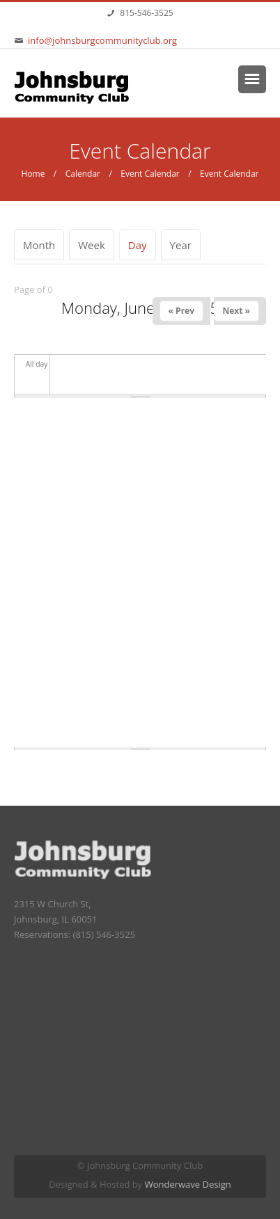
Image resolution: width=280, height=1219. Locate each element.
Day (142, 245)
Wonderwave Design (188, 1184)
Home (33, 174)
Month (39, 245)
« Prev (181, 311)
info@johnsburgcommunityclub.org (102, 40)
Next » (237, 311)
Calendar (82, 174)
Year (181, 245)
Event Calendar (149, 174)
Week (91, 245)
